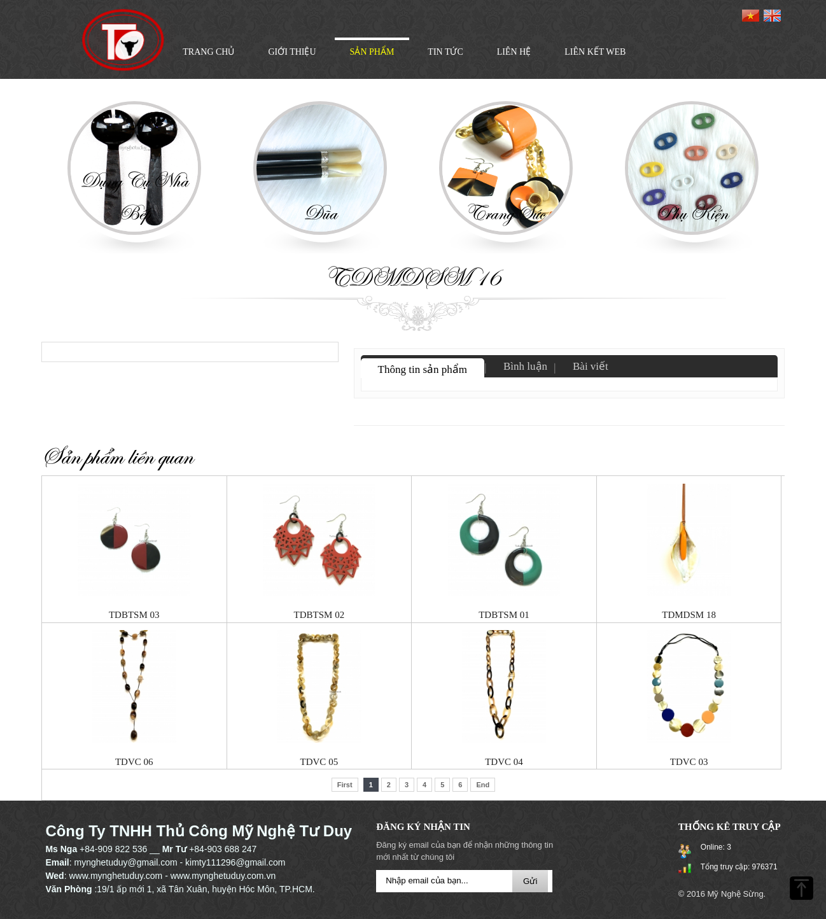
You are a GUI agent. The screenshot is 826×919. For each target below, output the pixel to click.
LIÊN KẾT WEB (595, 52)
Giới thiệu (292, 52)
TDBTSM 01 (504, 615)
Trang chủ (208, 52)
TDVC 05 (319, 762)
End (482, 785)
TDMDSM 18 (689, 615)
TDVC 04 (504, 762)
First (345, 785)
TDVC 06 (134, 762)
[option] (134, 179)
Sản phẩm (372, 52)
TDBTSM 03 (134, 615)
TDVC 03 (689, 762)
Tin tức (445, 52)
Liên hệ (514, 52)
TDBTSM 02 (319, 615)
